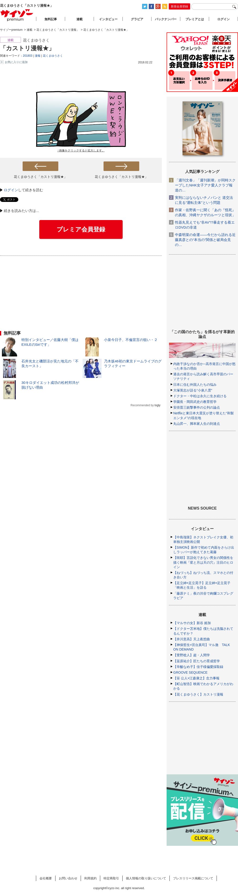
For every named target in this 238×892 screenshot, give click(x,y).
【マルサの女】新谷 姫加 (192, 623)
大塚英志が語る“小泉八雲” (192, 390)
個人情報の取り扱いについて (146, 878)
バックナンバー (166, 19)
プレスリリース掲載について (193, 878)
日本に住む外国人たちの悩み (195, 384)
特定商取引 (111, 878)
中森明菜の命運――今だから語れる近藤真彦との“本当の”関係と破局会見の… (205, 240)
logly (157, 405)
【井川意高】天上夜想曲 (191, 639)
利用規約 (90, 878)
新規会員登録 (179, 6)
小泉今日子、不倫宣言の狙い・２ (131, 340)
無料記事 (51, 19)
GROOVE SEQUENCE (190, 672)
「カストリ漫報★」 (27, 48)
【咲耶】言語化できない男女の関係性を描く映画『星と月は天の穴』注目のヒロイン (203, 562)
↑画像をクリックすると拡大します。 (80, 151)
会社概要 (46, 878)
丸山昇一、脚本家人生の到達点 (196, 424)
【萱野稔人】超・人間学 (191, 655)
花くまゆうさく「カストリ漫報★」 (40, 177)
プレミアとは (194, 19)
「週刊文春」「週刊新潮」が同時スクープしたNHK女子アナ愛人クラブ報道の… (205, 185)
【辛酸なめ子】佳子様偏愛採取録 (198, 667)
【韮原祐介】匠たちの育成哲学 (196, 661)
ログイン (11, 190)
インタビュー (108, 19)
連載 (79, 19)
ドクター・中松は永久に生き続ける (200, 396)
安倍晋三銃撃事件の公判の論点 (196, 407)
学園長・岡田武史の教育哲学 (195, 402)
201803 (27, 55)
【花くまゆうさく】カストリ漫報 (198, 694)
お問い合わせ (68, 878)
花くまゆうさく (53, 55)
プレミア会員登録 (81, 229)
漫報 (37, 55)
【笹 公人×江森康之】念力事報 (196, 678)
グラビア (137, 19)
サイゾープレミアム (17, 15)
